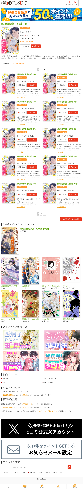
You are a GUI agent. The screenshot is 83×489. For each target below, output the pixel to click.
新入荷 (6, 475)
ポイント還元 (25, 27)
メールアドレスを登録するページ (47, 413)
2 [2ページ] (41, 72)
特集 (24, 475)
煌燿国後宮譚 (26, 288)
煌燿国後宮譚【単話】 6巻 (67, 132)
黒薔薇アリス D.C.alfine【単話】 (31, 321)
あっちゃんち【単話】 (8, 321)
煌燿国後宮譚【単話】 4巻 (67, 104)
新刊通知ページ (27, 406)
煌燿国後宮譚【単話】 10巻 (67, 186)
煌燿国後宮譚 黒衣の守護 (9, 288)
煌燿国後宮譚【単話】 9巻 (26, 186)
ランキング (15, 475)
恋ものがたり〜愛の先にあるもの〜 (51, 288)
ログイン (74, 3)
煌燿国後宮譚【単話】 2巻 (67, 77)
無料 (40, 475)
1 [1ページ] (38, 72)
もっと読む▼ (21, 100)
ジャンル (32, 475)
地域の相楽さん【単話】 (50, 321)
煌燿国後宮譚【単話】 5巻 (26, 132)
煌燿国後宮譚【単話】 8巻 (67, 159)
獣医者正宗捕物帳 (68, 321)
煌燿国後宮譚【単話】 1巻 (26, 77)
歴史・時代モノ (48, 385)
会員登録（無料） (8, 397)
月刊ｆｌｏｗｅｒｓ (32, 35)
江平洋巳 (29, 32)
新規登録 (68, 3)
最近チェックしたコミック (54, 475)
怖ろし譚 (65, 288)
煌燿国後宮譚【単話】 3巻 (26, 104)
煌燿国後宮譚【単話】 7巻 (26, 159)
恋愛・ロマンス (8, 385)
